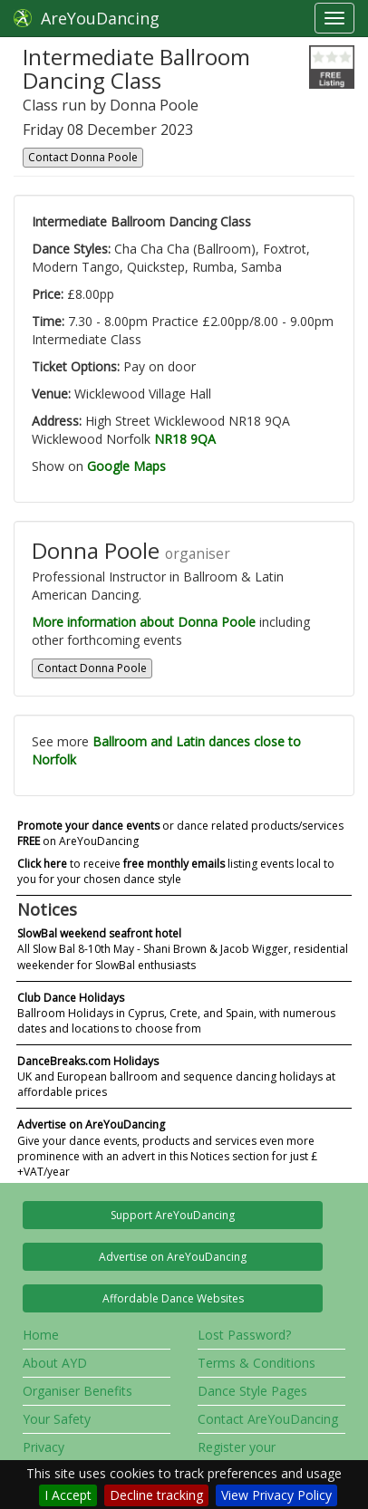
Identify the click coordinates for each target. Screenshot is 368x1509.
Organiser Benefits (77, 1390)
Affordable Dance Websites (173, 1298)
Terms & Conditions (256, 1362)
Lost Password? (244, 1334)
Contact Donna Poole (83, 157)
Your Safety (57, 1418)
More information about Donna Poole (144, 621)
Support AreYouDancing (173, 1215)
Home (41, 1334)
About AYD (55, 1362)
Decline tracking (156, 1495)
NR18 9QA (185, 438)
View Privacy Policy (276, 1495)
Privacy (43, 1447)
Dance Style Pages (252, 1390)
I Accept (68, 1495)
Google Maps (126, 466)
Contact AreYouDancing (268, 1418)
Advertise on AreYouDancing (173, 1256)
